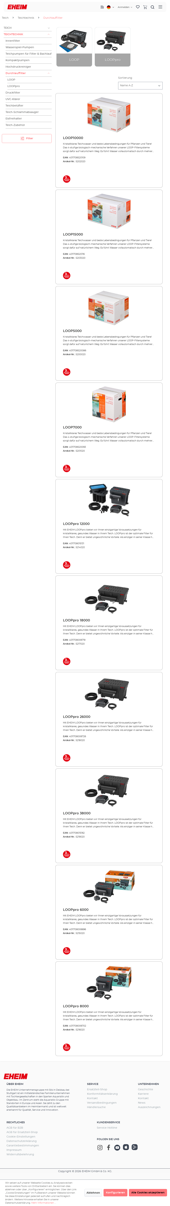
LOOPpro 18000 (76, 620)
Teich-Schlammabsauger (22, 112)
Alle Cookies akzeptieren (148, 1192)
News (141, 1103)
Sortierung (125, 78)
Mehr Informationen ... (43, 1203)
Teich (7, 28)
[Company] (102, 7)
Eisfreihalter (14, 118)
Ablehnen (93, 1193)
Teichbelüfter (14, 105)
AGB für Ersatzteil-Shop (22, 1132)
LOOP (11, 80)
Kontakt (92, 1098)
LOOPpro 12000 (76, 524)
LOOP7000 (72, 427)
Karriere (143, 1094)
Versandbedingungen (102, 1103)
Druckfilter (13, 92)
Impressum (14, 1150)
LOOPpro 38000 (77, 813)
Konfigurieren (115, 1192)
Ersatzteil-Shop (97, 1089)
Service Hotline (107, 1128)
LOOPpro (13, 86)
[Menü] (160, 7)
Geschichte (145, 1089)
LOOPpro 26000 (76, 717)
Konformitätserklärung (102, 1094)
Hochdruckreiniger (18, 67)
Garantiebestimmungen (22, 1145)
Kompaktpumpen (18, 60)
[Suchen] (152, 7)
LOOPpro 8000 (76, 1006)
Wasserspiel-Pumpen (20, 47)
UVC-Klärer (13, 99)
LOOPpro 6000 (76, 910)
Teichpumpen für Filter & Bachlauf (28, 54)
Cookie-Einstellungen (20, 1136)
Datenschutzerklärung (21, 1141)
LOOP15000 (73, 234)
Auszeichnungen (149, 1107)
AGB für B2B (14, 1128)
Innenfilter (13, 41)
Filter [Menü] (27, 138)
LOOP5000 (72, 331)
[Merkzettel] (138, 7)
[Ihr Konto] (125, 7)
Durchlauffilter (16, 73)
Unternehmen (148, 1084)
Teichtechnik (13, 34)
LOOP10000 (73, 138)
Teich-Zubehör (15, 125)
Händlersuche (96, 1107)
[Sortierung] (140, 85)
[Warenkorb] (145, 7)
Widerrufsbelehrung (20, 1154)
